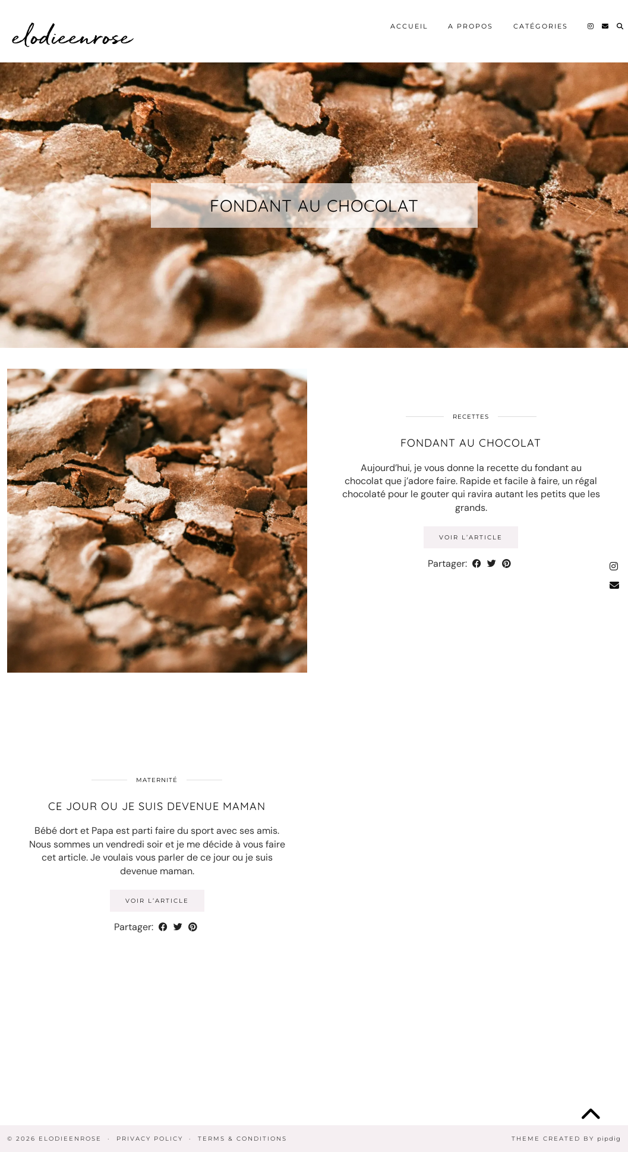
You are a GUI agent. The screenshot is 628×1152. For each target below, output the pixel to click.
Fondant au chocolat (314, 205)
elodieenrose (72, 35)
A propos (470, 26)
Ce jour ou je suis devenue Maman (157, 806)
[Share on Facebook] (476, 563)
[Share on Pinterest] (506, 563)
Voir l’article (471, 537)
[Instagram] (591, 26)
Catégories (540, 26)
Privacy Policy (149, 1138)
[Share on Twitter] (491, 563)
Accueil (409, 26)
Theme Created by (566, 1138)
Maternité (157, 780)
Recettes (471, 416)
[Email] (606, 26)
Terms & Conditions (242, 1138)
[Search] (620, 26)
